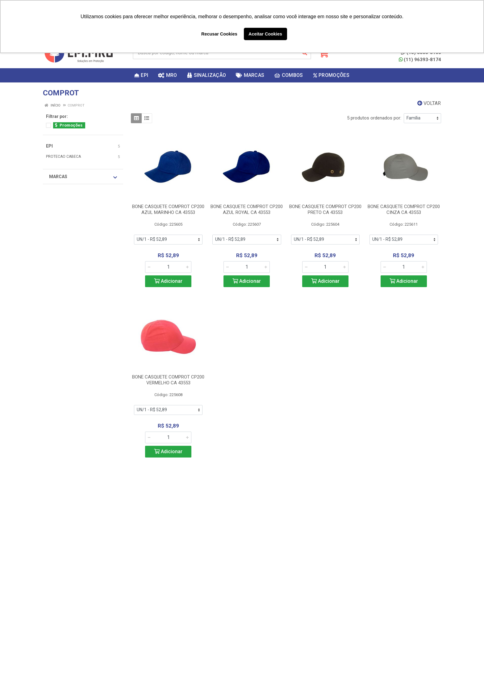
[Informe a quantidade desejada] (168, 267)
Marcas (83, 177)
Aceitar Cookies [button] (265, 33)
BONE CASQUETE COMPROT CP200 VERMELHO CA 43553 (168, 380)
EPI (49, 146)
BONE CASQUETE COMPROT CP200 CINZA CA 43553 (404, 209)
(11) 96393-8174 (420, 59)
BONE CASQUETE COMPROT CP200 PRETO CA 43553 (325, 209)
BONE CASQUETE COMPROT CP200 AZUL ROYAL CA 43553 (247, 209)
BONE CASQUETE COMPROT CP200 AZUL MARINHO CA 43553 (168, 209)
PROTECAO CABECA (63, 156)
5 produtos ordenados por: (374, 118)
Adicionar (168, 281)
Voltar (429, 103)
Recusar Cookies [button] (219, 33)
